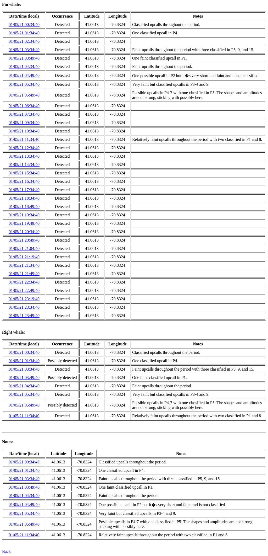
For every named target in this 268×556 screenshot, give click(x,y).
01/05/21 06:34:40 (24, 106)
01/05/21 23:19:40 (24, 299)
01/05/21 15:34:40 (24, 173)
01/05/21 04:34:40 (24, 66)
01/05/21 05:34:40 (24, 84)
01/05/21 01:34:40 (24, 33)
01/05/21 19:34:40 (24, 215)
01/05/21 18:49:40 (24, 206)
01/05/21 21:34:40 (24, 265)
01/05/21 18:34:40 (24, 198)
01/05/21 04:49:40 (24, 75)
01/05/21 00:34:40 (24, 24)
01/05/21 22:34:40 (24, 282)
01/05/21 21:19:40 (24, 257)
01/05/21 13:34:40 (24, 156)
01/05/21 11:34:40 (24, 139)
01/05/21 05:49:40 (24, 95)
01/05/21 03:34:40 (24, 49)
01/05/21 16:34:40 (24, 181)
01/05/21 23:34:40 (24, 307)
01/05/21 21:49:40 (24, 273)
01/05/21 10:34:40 (24, 131)
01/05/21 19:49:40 (24, 223)
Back (6, 551)
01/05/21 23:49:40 (24, 315)
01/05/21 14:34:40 (24, 164)
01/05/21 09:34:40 (24, 122)
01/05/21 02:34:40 (24, 41)
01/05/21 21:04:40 (24, 248)
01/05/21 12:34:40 (24, 148)
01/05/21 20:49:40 (24, 240)
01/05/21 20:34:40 (24, 231)
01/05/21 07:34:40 (24, 114)
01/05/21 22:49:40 (24, 290)
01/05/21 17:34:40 (24, 190)
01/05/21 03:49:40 (24, 58)
